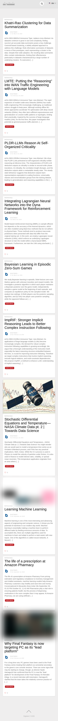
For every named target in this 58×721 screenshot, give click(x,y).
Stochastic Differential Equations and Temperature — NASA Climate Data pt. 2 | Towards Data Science (27, 425)
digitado (13, 32)
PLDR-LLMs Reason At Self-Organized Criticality (26, 145)
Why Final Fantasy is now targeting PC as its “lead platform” (24, 647)
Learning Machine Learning (25, 509)
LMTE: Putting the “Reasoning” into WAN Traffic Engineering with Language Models (28, 85)
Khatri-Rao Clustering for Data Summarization (27, 25)
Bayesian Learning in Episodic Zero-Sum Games (27, 266)
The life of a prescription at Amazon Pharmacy (24, 563)
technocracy (8, 19)
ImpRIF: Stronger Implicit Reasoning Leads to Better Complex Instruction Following (27, 323)
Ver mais (9, 64)
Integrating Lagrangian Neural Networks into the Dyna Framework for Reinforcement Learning (27, 206)
